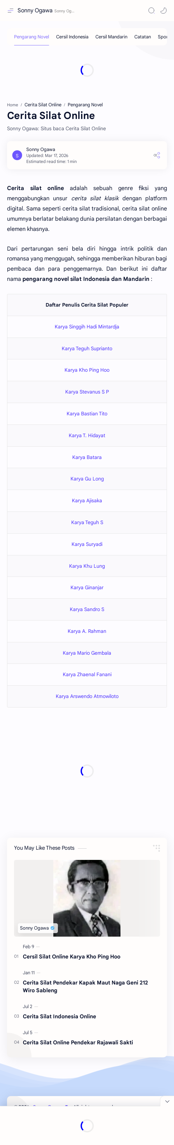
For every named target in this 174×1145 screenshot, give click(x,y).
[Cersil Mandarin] (111, 37)
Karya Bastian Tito (87, 413)
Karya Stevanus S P (87, 392)
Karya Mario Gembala (87, 653)
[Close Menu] (167, 1101)
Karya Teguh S (87, 522)
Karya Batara (87, 457)
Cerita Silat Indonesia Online (59, 1016)
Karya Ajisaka (87, 500)
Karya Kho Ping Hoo (87, 370)
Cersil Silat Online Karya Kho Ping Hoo (71, 956)
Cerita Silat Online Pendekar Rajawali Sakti (78, 1042)
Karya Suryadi (87, 544)
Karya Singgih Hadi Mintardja (87, 326)
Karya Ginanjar (87, 587)
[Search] (151, 10)
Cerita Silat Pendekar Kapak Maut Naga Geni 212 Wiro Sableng (85, 986)
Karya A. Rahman (87, 631)
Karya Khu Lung (87, 566)
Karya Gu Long (87, 479)
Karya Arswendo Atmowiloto (87, 696)
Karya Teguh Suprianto (87, 348)
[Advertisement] (87, 70)
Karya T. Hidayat (87, 435)
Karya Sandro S (87, 609)
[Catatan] (142, 37)
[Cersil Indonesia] (72, 37)
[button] (163, 10)
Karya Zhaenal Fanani (87, 674)
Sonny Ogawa (35, 10)
